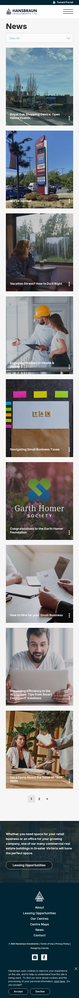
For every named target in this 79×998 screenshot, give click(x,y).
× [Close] (76, 969)
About (39, 907)
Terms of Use (47, 944)
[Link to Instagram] (35, 957)
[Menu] (66, 11)
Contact (40, 935)
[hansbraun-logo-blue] (33, 11)
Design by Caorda (40, 948)
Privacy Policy (62, 944)
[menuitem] (66, 11)
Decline (40, 991)
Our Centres (40, 918)
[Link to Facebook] (44, 957)
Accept (18, 991)
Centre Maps (39, 924)
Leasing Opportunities (39, 913)
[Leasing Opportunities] (29, 865)
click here (60, 981)
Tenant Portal (65, 2)
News (39, 930)
